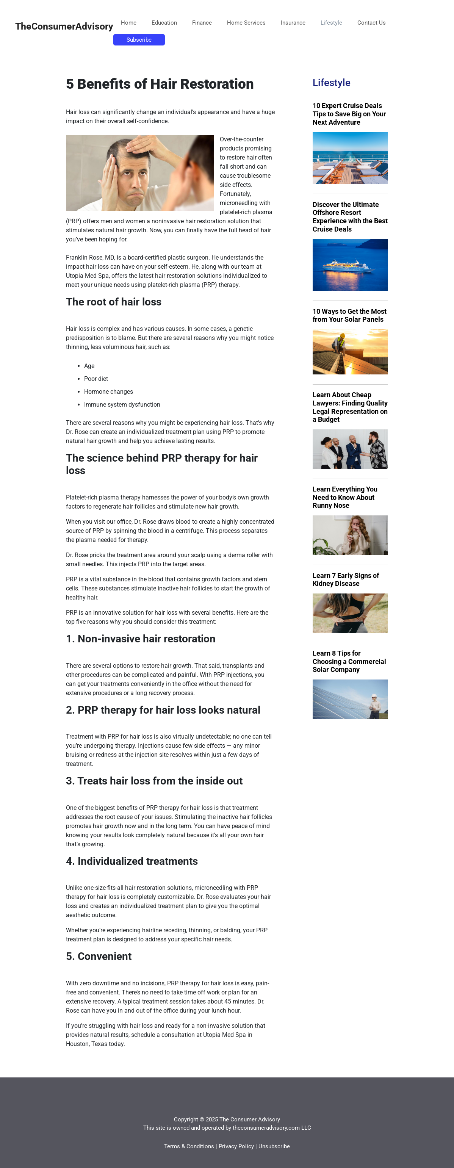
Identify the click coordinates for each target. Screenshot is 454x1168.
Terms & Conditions (189, 1146)
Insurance (293, 22)
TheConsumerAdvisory (64, 26)
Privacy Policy (236, 1146)
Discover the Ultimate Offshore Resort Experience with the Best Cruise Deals (350, 216)
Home (128, 22)
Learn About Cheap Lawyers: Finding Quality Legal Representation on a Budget (350, 407)
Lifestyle (331, 22)
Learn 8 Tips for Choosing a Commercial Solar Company (349, 661)
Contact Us (371, 22)
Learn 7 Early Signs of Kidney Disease (346, 579)
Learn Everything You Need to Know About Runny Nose (345, 497)
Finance (202, 22)
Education (164, 22)
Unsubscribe (274, 1146)
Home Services (246, 22)
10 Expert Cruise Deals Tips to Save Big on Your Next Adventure (349, 114)
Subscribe (139, 39)
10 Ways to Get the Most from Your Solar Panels (350, 315)
